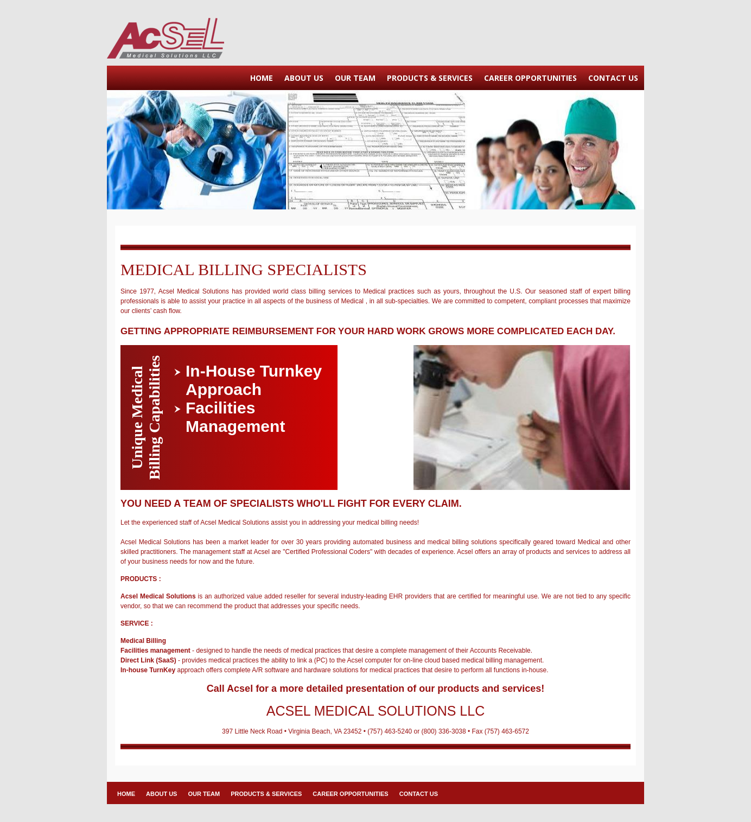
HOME (261, 78)
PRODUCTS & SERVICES (430, 78)
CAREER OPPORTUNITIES (530, 78)
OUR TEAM (355, 78)
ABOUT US (303, 78)
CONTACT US (613, 78)
